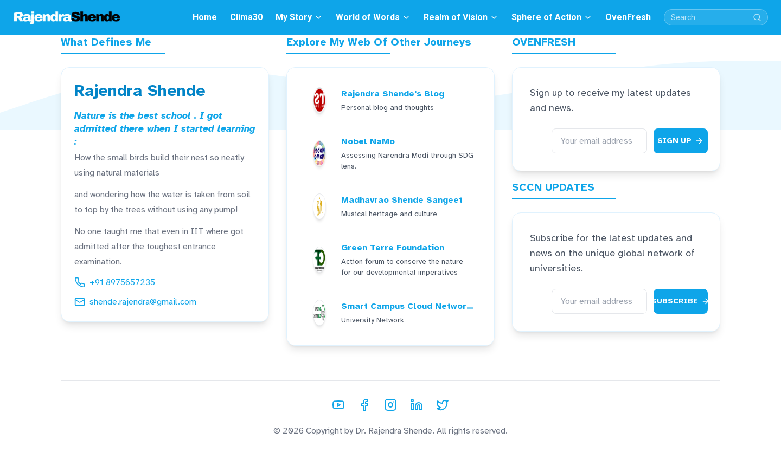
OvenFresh (628, 17)
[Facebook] (364, 404)
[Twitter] (442, 404)
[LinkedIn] (416, 404)
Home (205, 17)
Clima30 (246, 17)
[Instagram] (390, 404)
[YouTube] (338, 404)
